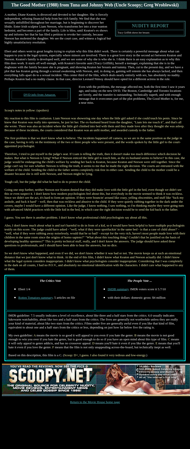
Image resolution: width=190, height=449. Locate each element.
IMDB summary (118, 289)
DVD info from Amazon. (40, 94)
